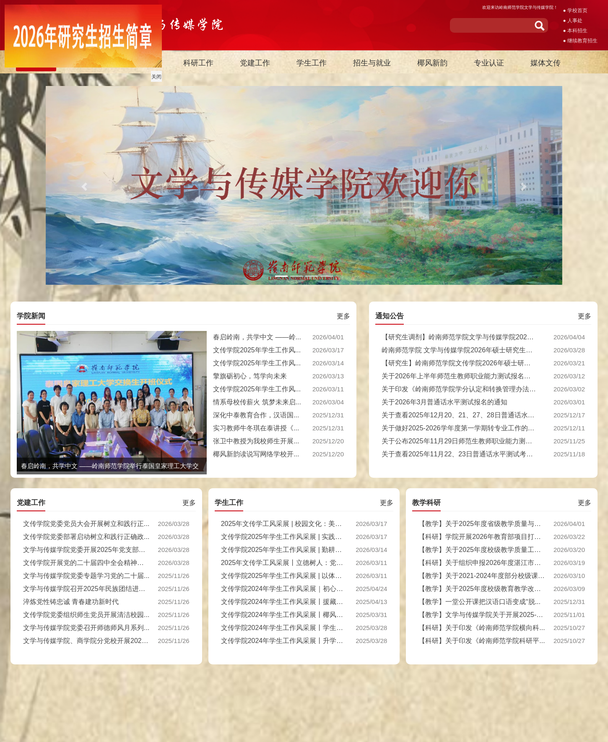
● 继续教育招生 (580, 41)
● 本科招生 (575, 31)
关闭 (155, 75)
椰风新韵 (432, 63)
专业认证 (489, 63)
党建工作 (255, 63)
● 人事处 (572, 20)
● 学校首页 (575, 10)
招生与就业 (372, 63)
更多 (343, 316)
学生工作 (311, 63)
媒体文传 (545, 63)
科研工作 (198, 63)
